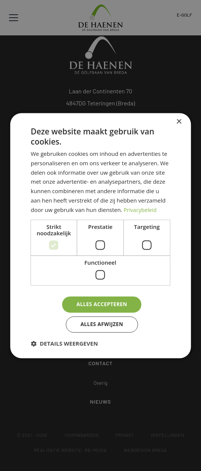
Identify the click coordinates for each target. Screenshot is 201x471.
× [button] (178, 121)
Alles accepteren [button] (102, 304)
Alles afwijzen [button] (102, 324)
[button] (64, 344)
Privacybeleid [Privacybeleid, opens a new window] (141, 209)
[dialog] (100, 235)
